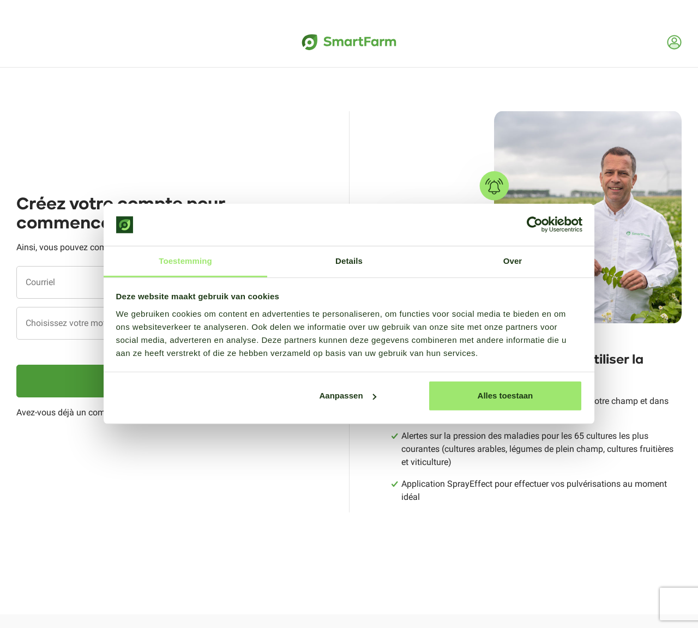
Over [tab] (512, 260)
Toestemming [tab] (185, 260)
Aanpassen (348, 395)
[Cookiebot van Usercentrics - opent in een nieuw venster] (534, 224)
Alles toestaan (505, 395)
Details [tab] (349, 260)
